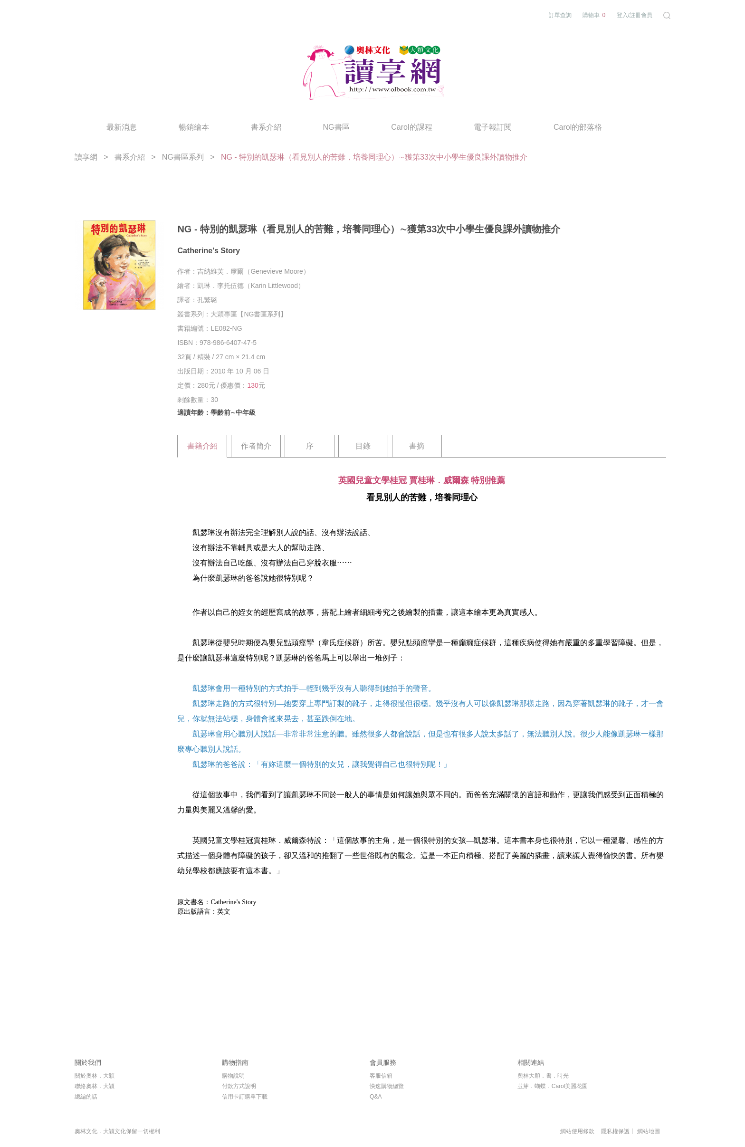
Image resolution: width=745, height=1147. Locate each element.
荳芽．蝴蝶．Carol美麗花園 (552, 1086)
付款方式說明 (239, 1086)
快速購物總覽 (387, 1086)
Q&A (376, 1096)
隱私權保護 (615, 1131)
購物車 (594, 15)
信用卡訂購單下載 (244, 1096)
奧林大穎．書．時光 (543, 1075)
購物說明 (233, 1075)
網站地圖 (648, 1131)
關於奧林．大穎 (95, 1075)
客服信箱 (381, 1075)
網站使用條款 (577, 1131)
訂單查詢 (560, 15)
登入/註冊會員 (634, 15)
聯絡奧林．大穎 (95, 1086)
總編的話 (86, 1096)
